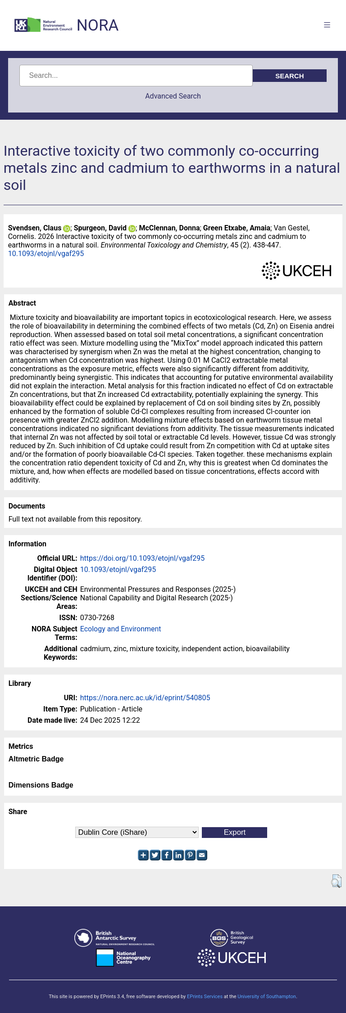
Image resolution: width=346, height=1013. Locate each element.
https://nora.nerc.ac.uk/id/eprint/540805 (145, 697)
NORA (97, 25)
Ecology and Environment (120, 629)
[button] (336, 881)
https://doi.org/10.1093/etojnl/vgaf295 (142, 558)
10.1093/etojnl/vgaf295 (46, 253)
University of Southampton (266, 996)
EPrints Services (205, 996)
